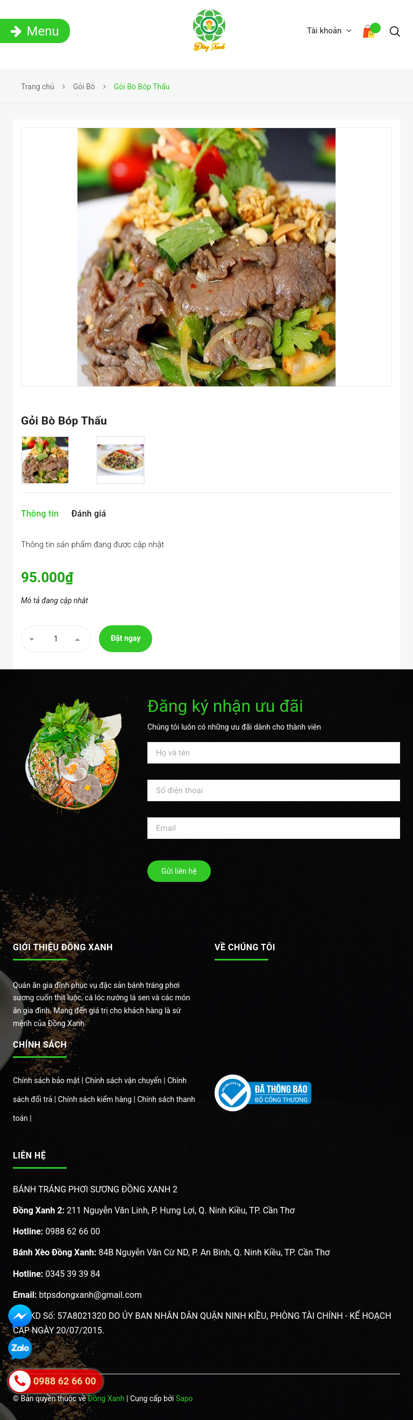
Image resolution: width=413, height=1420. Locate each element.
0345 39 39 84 (56, 1274)
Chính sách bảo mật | (49, 1080)
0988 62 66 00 (56, 1231)
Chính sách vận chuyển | (126, 1080)
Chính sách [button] (40, 1045)
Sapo (184, 1398)
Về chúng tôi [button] (245, 947)
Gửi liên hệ (179, 871)
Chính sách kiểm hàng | (98, 1099)
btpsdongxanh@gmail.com (77, 1295)
